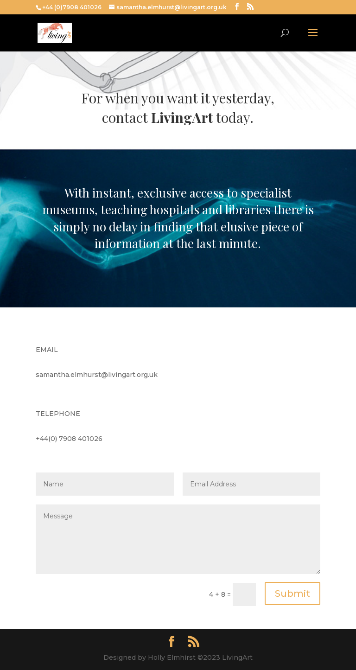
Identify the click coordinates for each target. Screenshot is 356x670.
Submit (292, 593)
